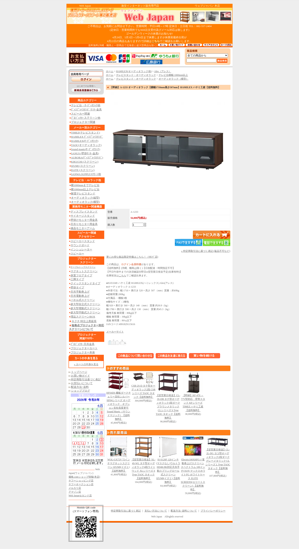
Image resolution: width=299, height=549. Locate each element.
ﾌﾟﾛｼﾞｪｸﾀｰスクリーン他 (85, 117)
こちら (122, 275)
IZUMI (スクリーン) (83, 165)
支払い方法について (156, 510)
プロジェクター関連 (83, 122)
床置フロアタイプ (81, 275)
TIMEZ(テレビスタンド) (85, 132)
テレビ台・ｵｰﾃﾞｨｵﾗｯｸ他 (85, 105)
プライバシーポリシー (213, 510)
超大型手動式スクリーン (85, 312)
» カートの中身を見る (86, 364)
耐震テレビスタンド (83, 193)
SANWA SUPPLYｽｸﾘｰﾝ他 (86, 174)
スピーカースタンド (83, 241)
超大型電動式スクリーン (85, 308)
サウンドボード (80, 245)
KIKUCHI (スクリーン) (84, 161)
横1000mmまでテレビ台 (85, 185)
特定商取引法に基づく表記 (126, 510)
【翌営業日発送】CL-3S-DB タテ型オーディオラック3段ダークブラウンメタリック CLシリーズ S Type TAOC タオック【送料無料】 (168, 406)
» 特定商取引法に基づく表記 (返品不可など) (205, 251)
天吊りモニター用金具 (84, 224)
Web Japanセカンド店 (80, 495)
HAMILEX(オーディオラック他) (134, 71)
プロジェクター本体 (83, 352)
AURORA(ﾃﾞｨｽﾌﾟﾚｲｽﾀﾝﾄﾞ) (87, 157)
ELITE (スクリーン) (82, 170)
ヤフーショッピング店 (81, 480)
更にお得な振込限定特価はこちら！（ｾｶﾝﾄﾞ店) (132, 256)
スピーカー (77, 253)
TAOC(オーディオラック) (86, 145)
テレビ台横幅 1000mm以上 (173, 75)
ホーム (109, 71)
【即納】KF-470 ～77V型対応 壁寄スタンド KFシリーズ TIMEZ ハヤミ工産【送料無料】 (193, 403)
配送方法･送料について (184, 510)
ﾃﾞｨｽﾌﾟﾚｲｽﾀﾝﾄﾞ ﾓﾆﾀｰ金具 (86, 109)
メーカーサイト (115, 331)
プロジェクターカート (84, 348)
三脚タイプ (77, 279)
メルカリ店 (75, 488)
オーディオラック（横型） (174, 78)
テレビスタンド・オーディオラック (136, 75)
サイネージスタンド (83, 215)
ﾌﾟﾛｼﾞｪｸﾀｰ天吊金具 (82, 344)
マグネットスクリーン (84, 271)
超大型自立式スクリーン (85, 304)
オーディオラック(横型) (85, 201)
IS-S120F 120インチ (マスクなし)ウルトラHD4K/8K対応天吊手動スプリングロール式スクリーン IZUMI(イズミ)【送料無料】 (168, 470)
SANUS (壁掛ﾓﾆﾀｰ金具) (85, 153)
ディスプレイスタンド (84, 211)
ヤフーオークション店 (81, 484)
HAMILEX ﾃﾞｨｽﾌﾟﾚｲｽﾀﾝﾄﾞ (87, 136)
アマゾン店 (75, 491)
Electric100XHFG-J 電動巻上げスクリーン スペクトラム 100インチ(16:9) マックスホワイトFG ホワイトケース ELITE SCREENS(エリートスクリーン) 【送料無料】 (193, 474)
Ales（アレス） (162, 71)
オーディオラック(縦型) (85, 197)
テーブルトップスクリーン (83, 267)
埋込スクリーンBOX (83, 316)
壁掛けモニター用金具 (84, 219)
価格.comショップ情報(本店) (84, 476)
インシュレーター (81, 249)
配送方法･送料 (80, 386)
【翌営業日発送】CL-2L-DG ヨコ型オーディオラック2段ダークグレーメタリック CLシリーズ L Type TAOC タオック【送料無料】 (217, 461)
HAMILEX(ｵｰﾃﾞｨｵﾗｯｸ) (84, 140)
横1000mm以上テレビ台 (85, 189)
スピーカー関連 (80, 113)
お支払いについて (82, 383)
